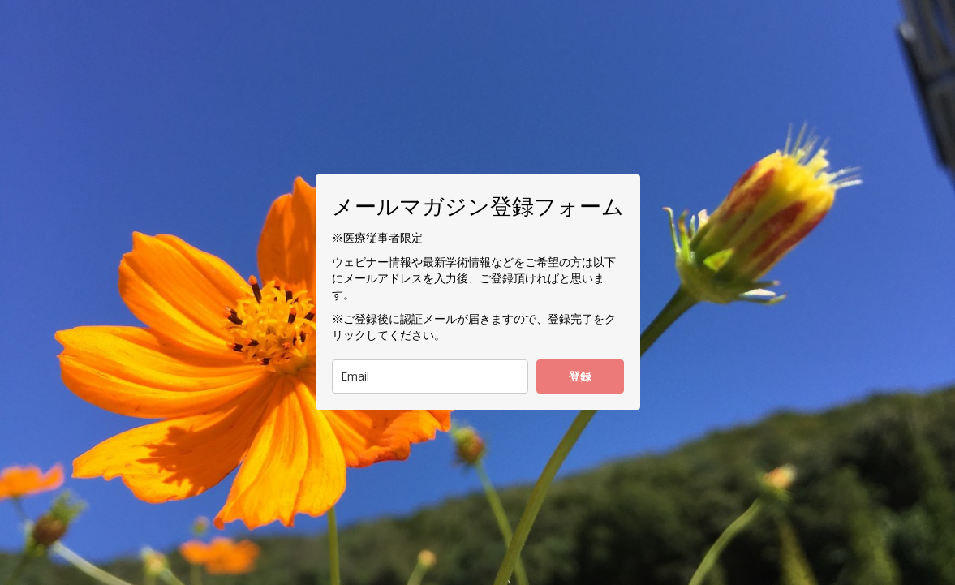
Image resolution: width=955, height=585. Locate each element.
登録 (580, 376)
